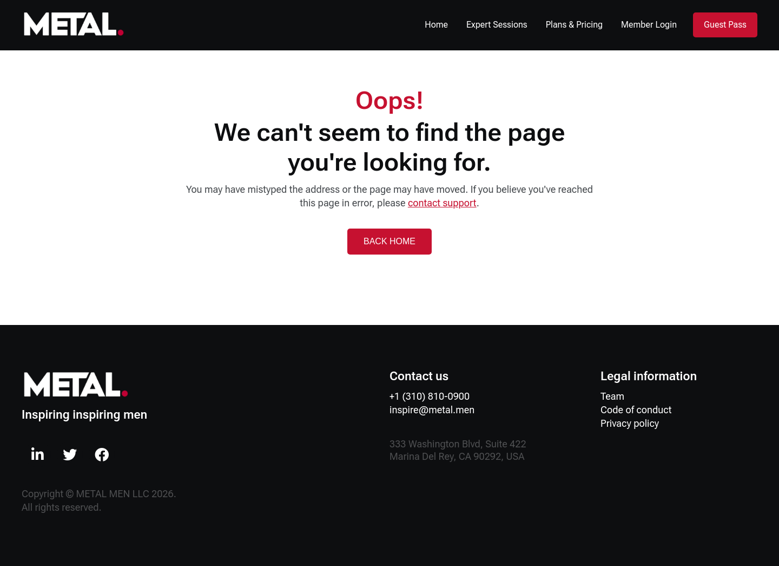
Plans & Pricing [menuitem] (574, 24)
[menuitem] (38, 454)
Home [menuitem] (436, 24)
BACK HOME (389, 241)
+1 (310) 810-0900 (430, 396)
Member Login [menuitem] (649, 24)
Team (612, 396)
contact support (442, 203)
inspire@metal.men (432, 409)
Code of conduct (635, 409)
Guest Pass (725, 24)
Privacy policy (629, 423)
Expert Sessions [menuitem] (496, 24)
